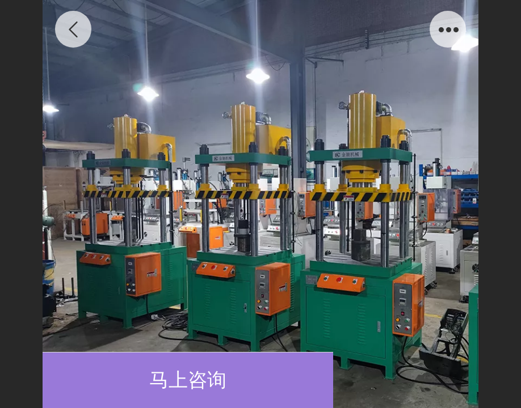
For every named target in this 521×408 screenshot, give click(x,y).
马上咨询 (187, 379)
